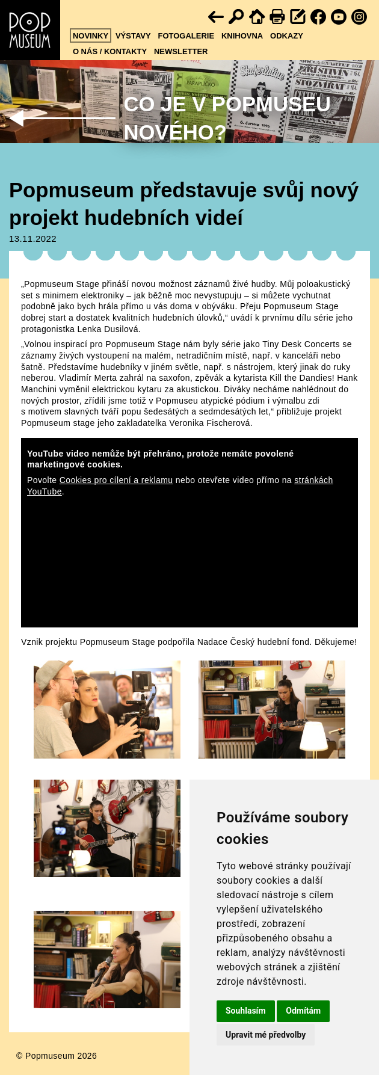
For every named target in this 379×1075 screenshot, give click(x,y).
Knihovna (242, 35)
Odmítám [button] (303, 1010)
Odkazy (286, 35)
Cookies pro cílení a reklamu (116, 480)
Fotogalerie (186, 35)
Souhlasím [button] (246, 1010)
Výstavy (133, 35)
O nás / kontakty (110, 51)
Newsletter (181, 51)
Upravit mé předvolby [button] (266, 1035)
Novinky (90, 35)
